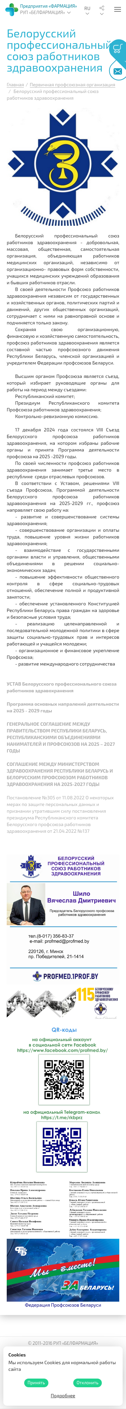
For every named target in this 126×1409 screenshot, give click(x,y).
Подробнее (63, 1395)
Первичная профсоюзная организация (72, 84)
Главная (15, 84)
